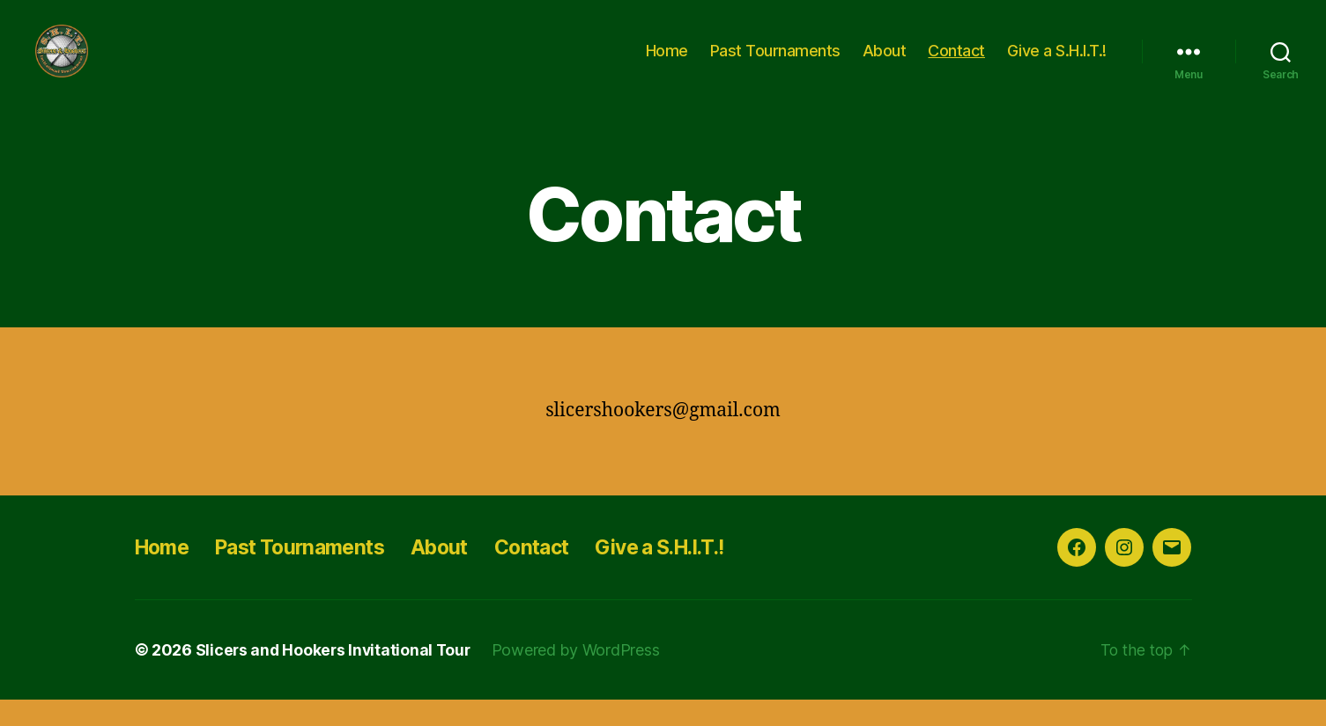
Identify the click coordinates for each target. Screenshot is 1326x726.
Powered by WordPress (581, 676)
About (885, 64)
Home (667, 64)
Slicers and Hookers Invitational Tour (336, 676)
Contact (956, 64)
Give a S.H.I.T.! (1057, 64)
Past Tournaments (775, 64)
